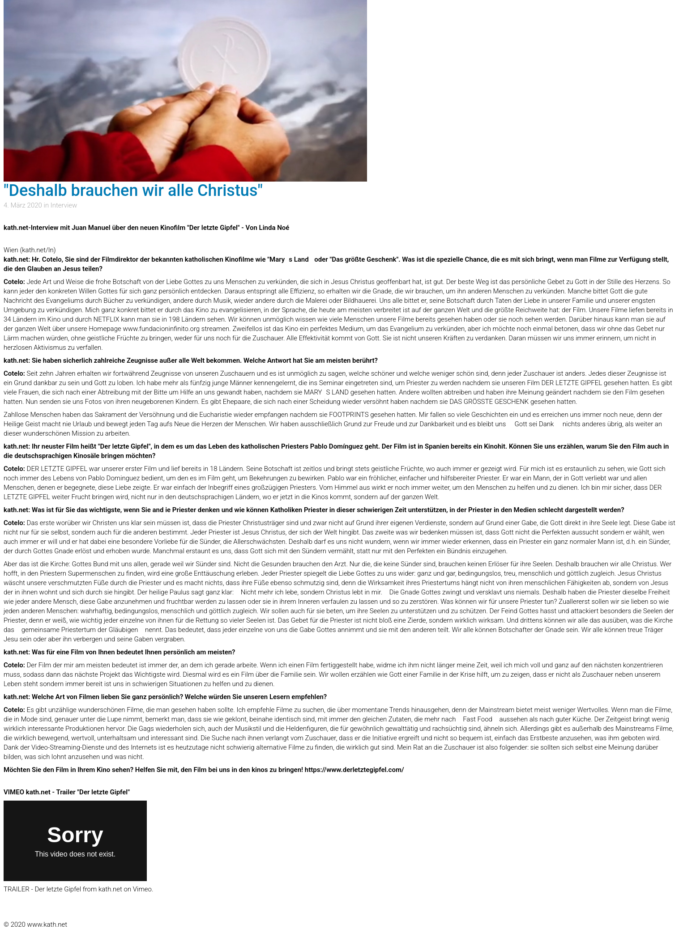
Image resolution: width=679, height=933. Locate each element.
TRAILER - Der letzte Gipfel (42, 889)
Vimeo (142, 889)
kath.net (110, 889)
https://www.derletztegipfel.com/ (354, 770)
